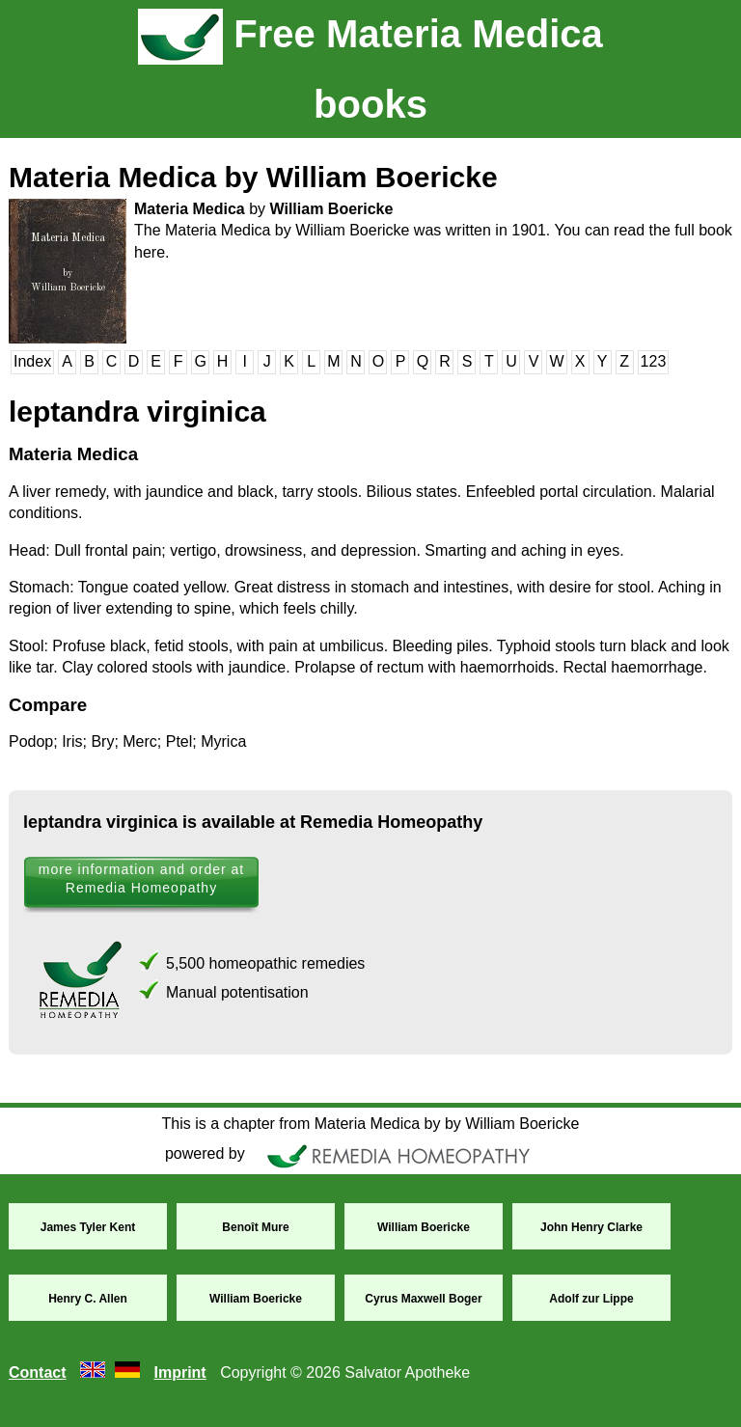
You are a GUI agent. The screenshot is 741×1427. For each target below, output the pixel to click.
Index (32, 361)
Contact (38, 1372)
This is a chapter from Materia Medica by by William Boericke (370, 1123)
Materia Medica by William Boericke (253, 177)
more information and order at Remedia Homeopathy (141, 878)
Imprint (179, 1372)
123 (654, 361)
